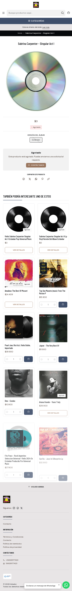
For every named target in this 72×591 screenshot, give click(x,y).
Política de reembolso (12, 544)
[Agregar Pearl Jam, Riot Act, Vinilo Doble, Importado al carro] (28, 373)
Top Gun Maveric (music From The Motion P (52, 303)
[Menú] (3, 13)
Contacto (7, 524)
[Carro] (68, 13)
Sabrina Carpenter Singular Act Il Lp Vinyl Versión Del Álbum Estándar (53, 242)
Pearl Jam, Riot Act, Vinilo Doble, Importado (17, 360)
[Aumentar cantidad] (54, 316)
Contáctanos (36, 165)
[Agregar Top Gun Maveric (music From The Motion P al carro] (63, 316)
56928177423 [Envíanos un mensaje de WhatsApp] (10, 563)
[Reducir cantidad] (41, 316)
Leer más (45, 27)
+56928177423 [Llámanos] (10, 560)
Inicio (20, 33)
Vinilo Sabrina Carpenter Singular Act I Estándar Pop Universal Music (18, 240)
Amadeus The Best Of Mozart (16, 298)
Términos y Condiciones (13, 537)
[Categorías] (36, 21)
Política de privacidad (12, 547)
